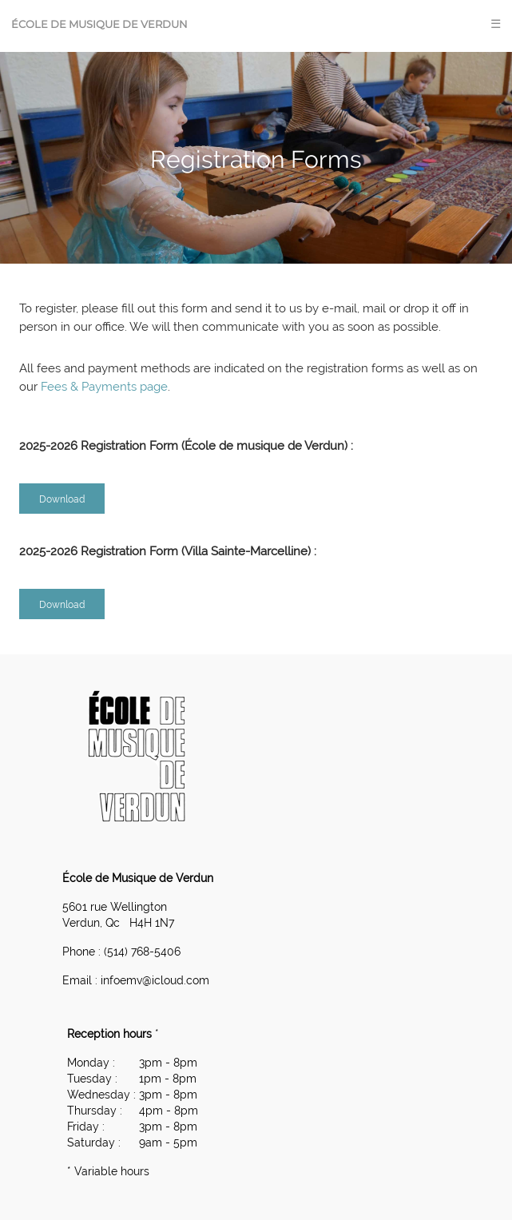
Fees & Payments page (104, 387)
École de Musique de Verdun (99, 24)
